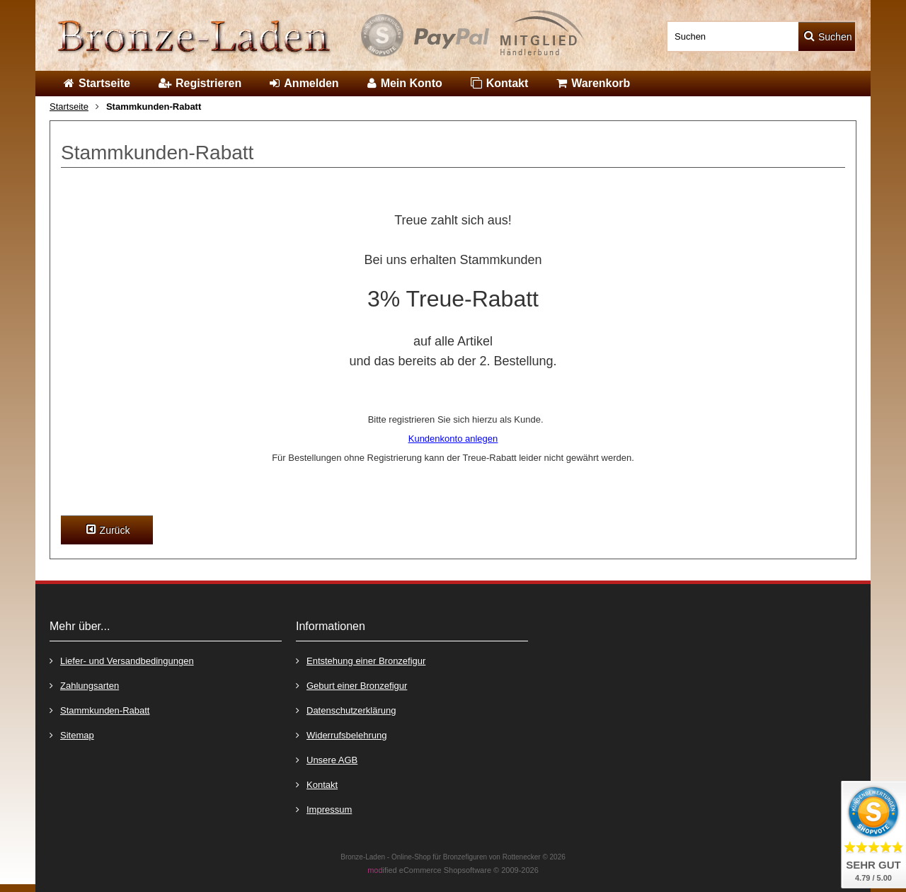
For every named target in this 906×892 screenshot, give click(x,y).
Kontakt (317, 784)
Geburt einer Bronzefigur (351, 685)
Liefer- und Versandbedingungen (122, 660)
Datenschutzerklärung (346, 710)
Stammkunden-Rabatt (99, 710)
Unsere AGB (326, 759)
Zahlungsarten (84, 685)
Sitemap (72, 734)
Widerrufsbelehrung (341, 734)
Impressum (324, 809)
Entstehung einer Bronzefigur (360, 660)
